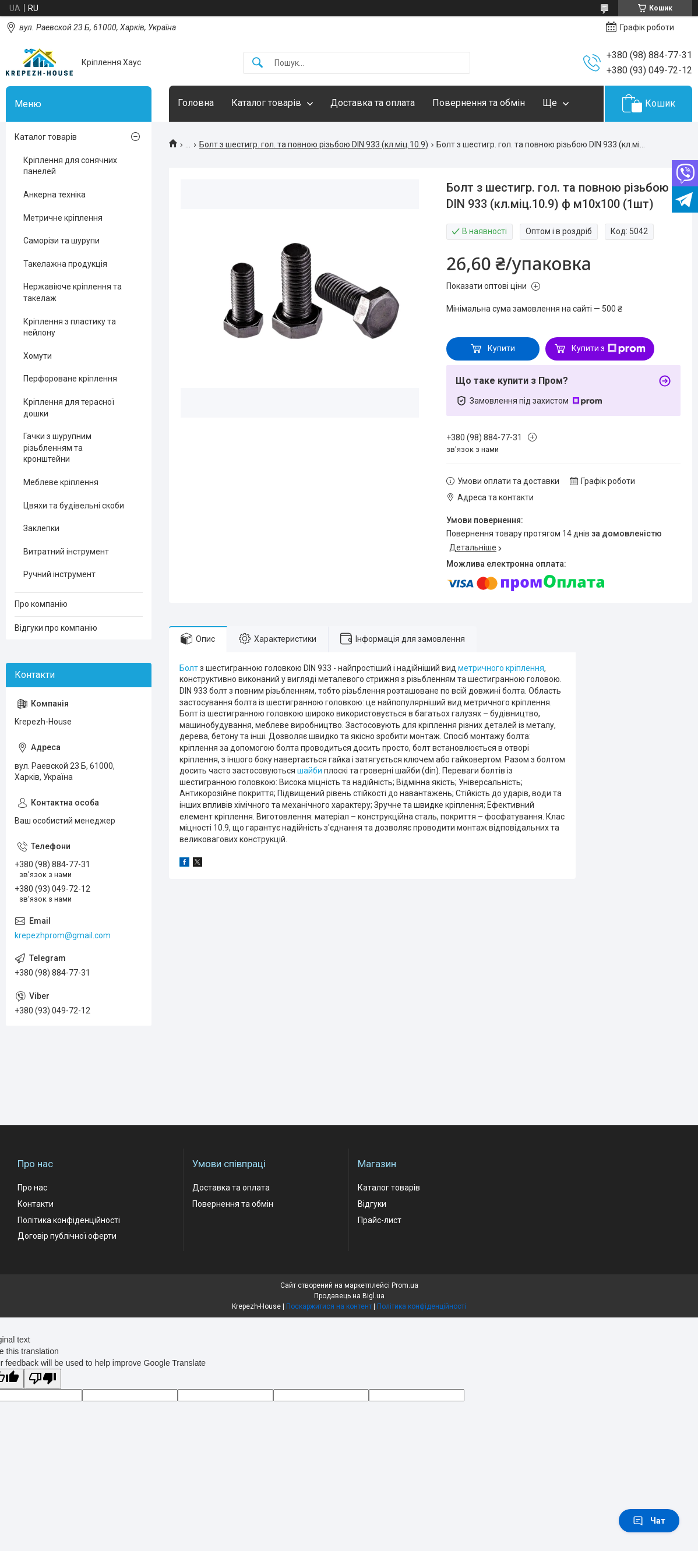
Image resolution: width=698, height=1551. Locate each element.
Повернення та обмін (478, 102)
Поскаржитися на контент (329, 1306)
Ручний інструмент (59, 574)
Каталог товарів (266, 102)
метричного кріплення (501, 668)
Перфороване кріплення (70, 378)
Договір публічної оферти (67, 1236)
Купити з (609, 349)
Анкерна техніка (54, 194)
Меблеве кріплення (60, 482)
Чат (649, 1520)
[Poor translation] (42, 1379)
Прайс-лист (379, 1220)
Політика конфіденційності (68, 1220)
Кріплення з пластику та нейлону (69, 327)
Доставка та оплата (372, 102)
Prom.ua (405, 1285)
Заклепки (41, 528)
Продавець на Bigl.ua (349, 1296)
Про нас (32, 1187)
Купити (501, 348)
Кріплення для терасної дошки (68, 407)
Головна (196, 102)
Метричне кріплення (63, 217)
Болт (188, 668)
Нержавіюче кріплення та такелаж (72, 292)
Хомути (37, 356)
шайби (309, 770)
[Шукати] (257, 63)
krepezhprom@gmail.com (63, 935)
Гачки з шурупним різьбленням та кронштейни (57, 448)
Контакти (35, 1204)
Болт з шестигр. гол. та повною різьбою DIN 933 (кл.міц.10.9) (313, 144)
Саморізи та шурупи (61, 240)
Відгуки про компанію (56, 628)
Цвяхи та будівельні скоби (73, 505)
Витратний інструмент (66, 551)
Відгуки (372, 1204)
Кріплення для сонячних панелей (70, 166)
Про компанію (41, 604)
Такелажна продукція (65, 263)
